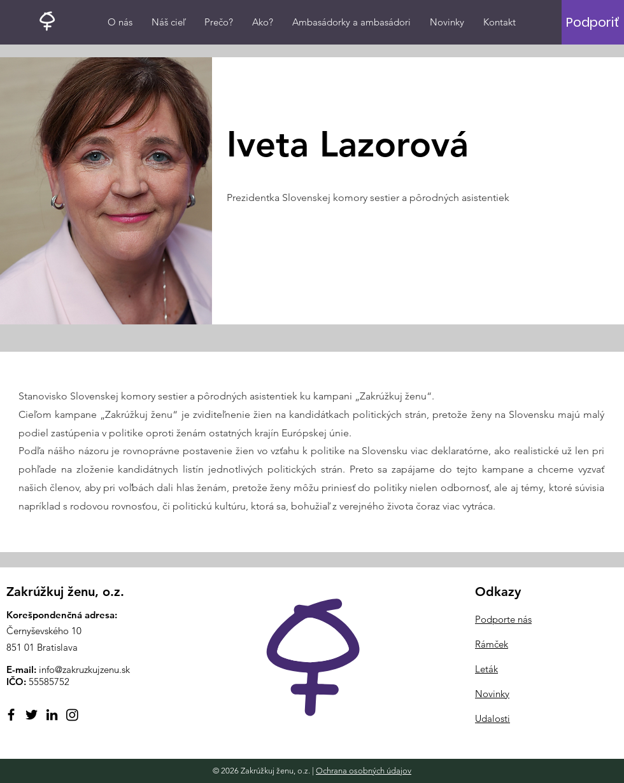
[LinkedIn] (52, 715)
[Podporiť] (592, 22)
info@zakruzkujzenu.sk (84, 669)
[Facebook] (11, 715)
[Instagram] (72, 715)
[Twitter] (31, 715)
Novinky (492, 694)
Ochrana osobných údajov (363, 770)
